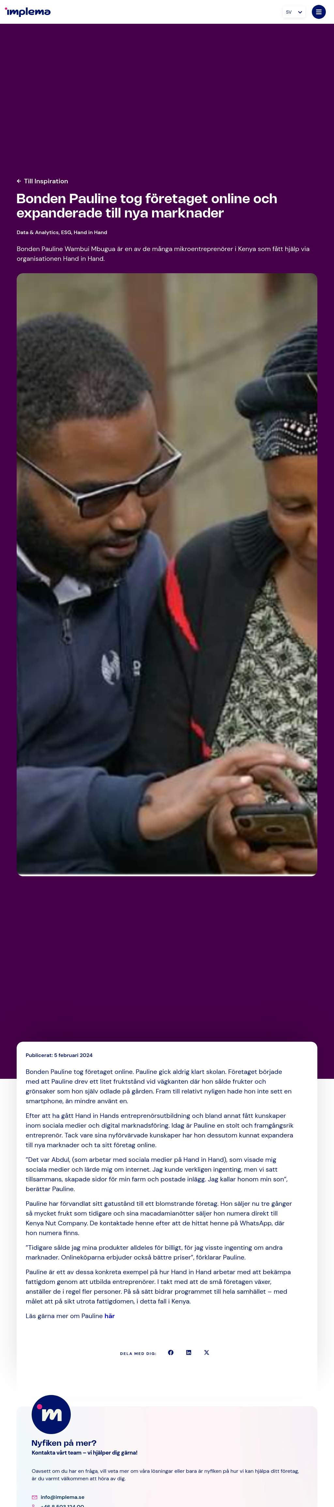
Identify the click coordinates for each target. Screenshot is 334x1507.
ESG (66, 232)
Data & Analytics (38, 232)
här (110, 1316)
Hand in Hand (90, 232)
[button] (170, 1352)
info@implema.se (62, 1497)
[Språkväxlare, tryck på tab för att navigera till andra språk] (294, 12)
